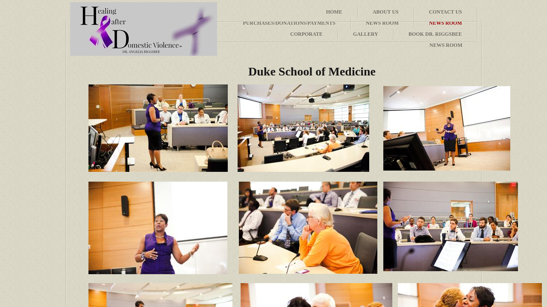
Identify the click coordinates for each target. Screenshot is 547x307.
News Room (445, 45)
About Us (386, 12)
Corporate (306, 34)
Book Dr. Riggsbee (435, 34)
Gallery (365, 34)
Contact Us (445, 12)
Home (334, 12)
